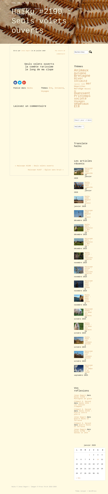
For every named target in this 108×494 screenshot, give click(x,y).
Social (70, 9)
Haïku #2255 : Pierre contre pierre (83, 412)
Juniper (83, 491)
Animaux (81, 70)
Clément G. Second (82, 401)
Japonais (77, 84)
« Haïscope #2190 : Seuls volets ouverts (34, 166)
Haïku (18, 9)
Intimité (59, 88)
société (80, 98)
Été (50, 88)
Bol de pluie (21, 3)
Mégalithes (79, 86)
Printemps (82, 96)
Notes (37, 9)
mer (88, 83)
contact (32, 15)
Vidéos (27, 9)
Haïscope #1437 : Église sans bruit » (46, 170)
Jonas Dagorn (26, 50)
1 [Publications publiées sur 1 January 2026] (89, 455)
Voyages (45, 91)
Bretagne (82, 76)
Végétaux (81, 104)
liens (80, 9)
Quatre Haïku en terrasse (81, 419)
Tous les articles (53, 9)
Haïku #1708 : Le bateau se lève (82, 432)
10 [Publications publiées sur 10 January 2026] (98, 459)
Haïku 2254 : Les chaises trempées (82, 404)
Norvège (78, 88)
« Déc (78, 478)
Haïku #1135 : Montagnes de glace (83, 398)
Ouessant (82, 93)
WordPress (92, 491)
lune (83, 84)
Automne (80, 73)
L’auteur (19, 15)
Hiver (78, 78)
